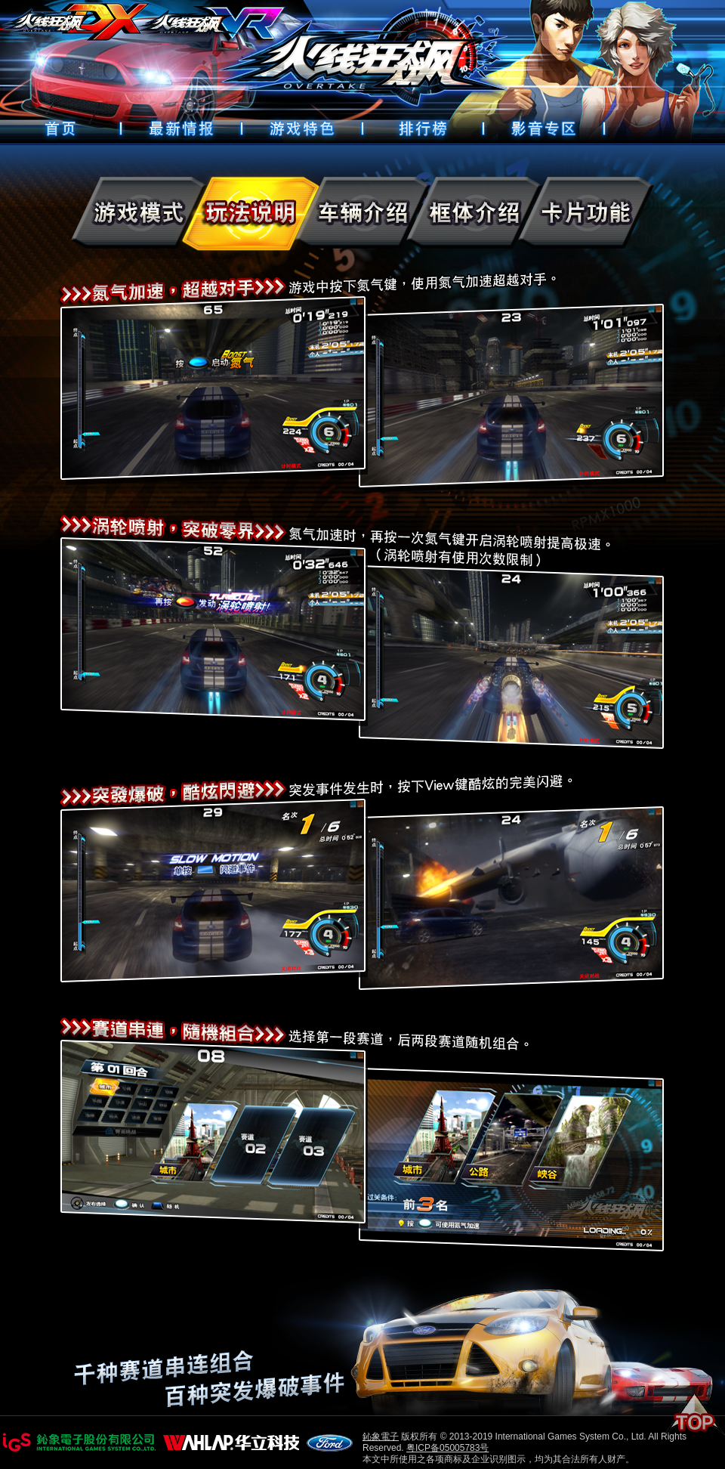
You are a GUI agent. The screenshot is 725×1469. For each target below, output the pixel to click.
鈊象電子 (380, 1436)
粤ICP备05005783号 (447, 1448)
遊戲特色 (302, 128)
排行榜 (423, 128)
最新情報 (181, 128)
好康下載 (543, 128)
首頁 (60, 128)
